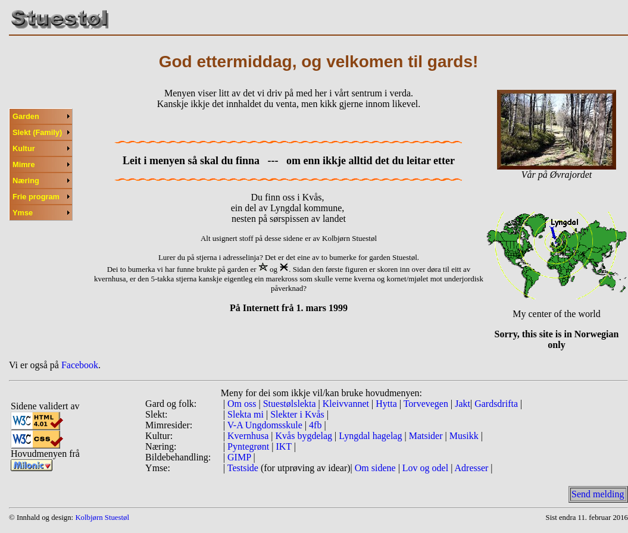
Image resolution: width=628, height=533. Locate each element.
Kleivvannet (347, 404)
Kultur (24, 148)
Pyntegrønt (248, 446)
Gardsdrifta (497, 404)
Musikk (465, 436)
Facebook (79, 365)
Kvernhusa (248, 436)
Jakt (461, 404)
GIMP (239, 457)
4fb (315, 425)
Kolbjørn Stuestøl (102, 517)
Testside (243, 468)
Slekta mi (245, 414)
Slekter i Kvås (297, 414)
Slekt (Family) (37, 132)
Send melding (597, 494)
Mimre (24, 164)
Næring (26, 180)
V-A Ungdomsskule (264, 425)
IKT (284, 446)
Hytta (386, 404)
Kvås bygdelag (305, 436)
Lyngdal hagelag (371, 436)
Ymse (23, 212)
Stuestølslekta (290, 404)
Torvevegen (427, 404)
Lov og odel (426, 468)
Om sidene (375, 468)
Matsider (427, 436)
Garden (26, 116)
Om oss (241, 404)
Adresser (471, 468)
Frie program (36, 196)
